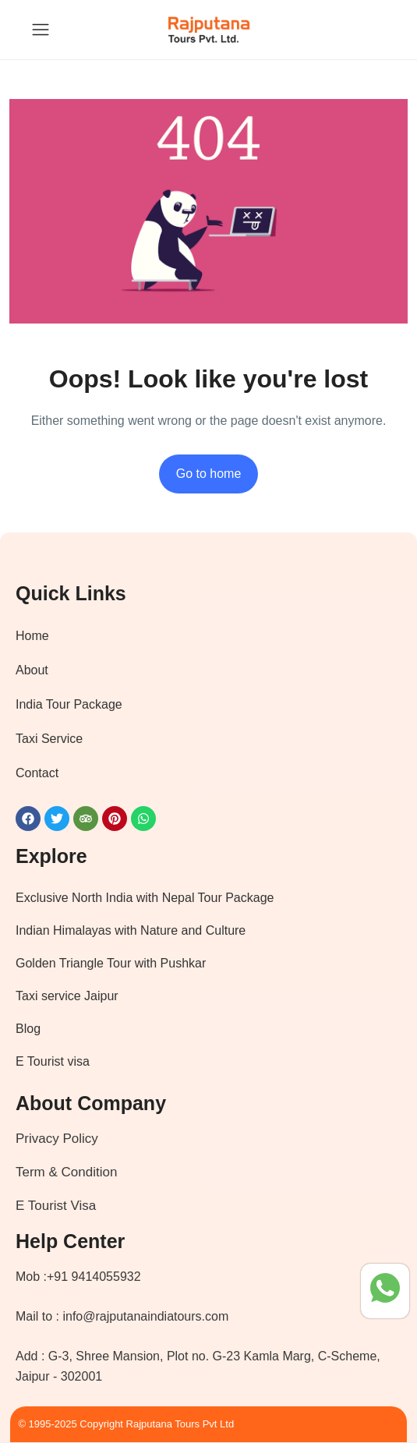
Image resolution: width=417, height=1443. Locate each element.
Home (32, 635)
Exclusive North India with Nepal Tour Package (145, 897)
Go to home (209, 473)
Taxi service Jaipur (67, 996)
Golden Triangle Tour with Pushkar (111, 963)
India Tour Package (69, 704)
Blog (28, 1028)
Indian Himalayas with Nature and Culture (131, 930)
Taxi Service (49, 738)
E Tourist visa (53, 1061)
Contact (37, 773)
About (32, 670)
